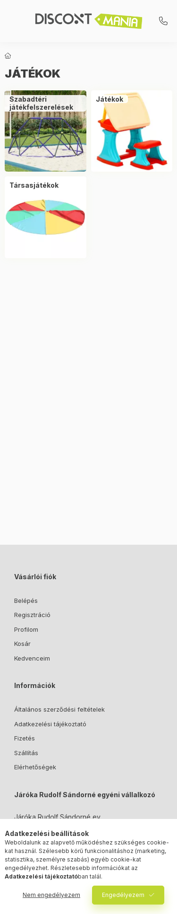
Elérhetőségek (35, 767)
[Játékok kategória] (109, 99)
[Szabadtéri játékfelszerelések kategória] (45, 103)
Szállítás (26, 753)
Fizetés (24, 738)
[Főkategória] (8, 56)
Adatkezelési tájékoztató (50, 724)
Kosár (22, 643)
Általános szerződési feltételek (59, 709)
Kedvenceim (32, 658)
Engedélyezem (123, 894)
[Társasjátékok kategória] (34, 185)
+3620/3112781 (163, 21)
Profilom (26, 629)
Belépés (26, 600)
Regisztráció (32, 614)
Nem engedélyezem (51, 894)
